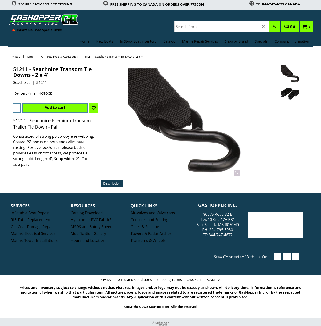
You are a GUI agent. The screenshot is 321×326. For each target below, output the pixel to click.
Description (112, 183)
